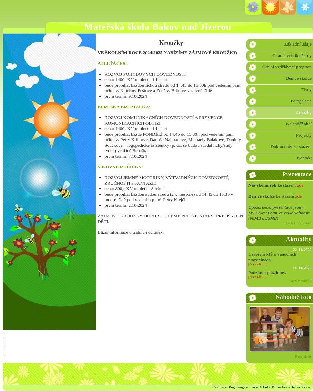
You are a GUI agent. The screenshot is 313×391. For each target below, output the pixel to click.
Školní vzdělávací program (287, 66)
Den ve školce (299, 78)
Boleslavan (300, 387)
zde (300, 185)
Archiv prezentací (298, 223)
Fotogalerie (301, 101)
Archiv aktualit (301, 281)
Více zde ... (257, 264)
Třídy (306, 89)
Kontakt (304, 157)
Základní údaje (298, 44)
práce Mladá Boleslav (268, 387)
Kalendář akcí (299, 123)
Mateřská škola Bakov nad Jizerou (158, 27)
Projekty (304, 135)
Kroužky (303, 112)
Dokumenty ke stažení (291, 146)
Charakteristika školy (292, 55)
